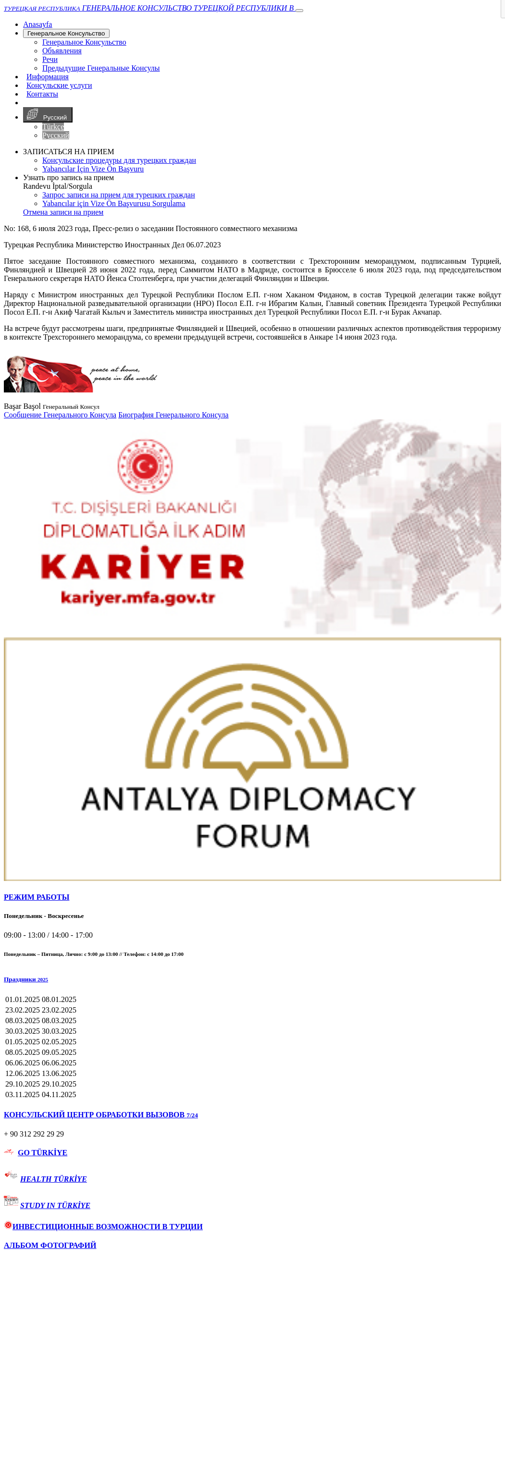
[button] (252, 979)
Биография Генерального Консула (173, 415)
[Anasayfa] (37, 24)
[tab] (252, 897)
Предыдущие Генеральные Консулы (101, 68)
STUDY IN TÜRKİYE (55, 1205)
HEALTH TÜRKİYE (53, 1179)
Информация (47, 77)
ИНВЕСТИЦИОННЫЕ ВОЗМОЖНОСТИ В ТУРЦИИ (103, 1226)
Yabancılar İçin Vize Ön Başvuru (93, 169)
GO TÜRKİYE (42, 1153)
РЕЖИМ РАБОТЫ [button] (36, 897)
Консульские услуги (59, 85)
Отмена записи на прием (63, 212)
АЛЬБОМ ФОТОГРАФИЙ (50, 1245)
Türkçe (53, 126)
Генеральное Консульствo (66, 33)
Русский (48, 115)
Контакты (42, 94)
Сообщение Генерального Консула (60, 415)
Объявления (62, 51)
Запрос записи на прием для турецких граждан (118, 195)
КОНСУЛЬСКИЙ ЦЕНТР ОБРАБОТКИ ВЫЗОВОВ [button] (101, 1115)
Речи (50, 59)
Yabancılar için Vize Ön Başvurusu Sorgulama (113, 203)
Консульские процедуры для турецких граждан (119, 160)
